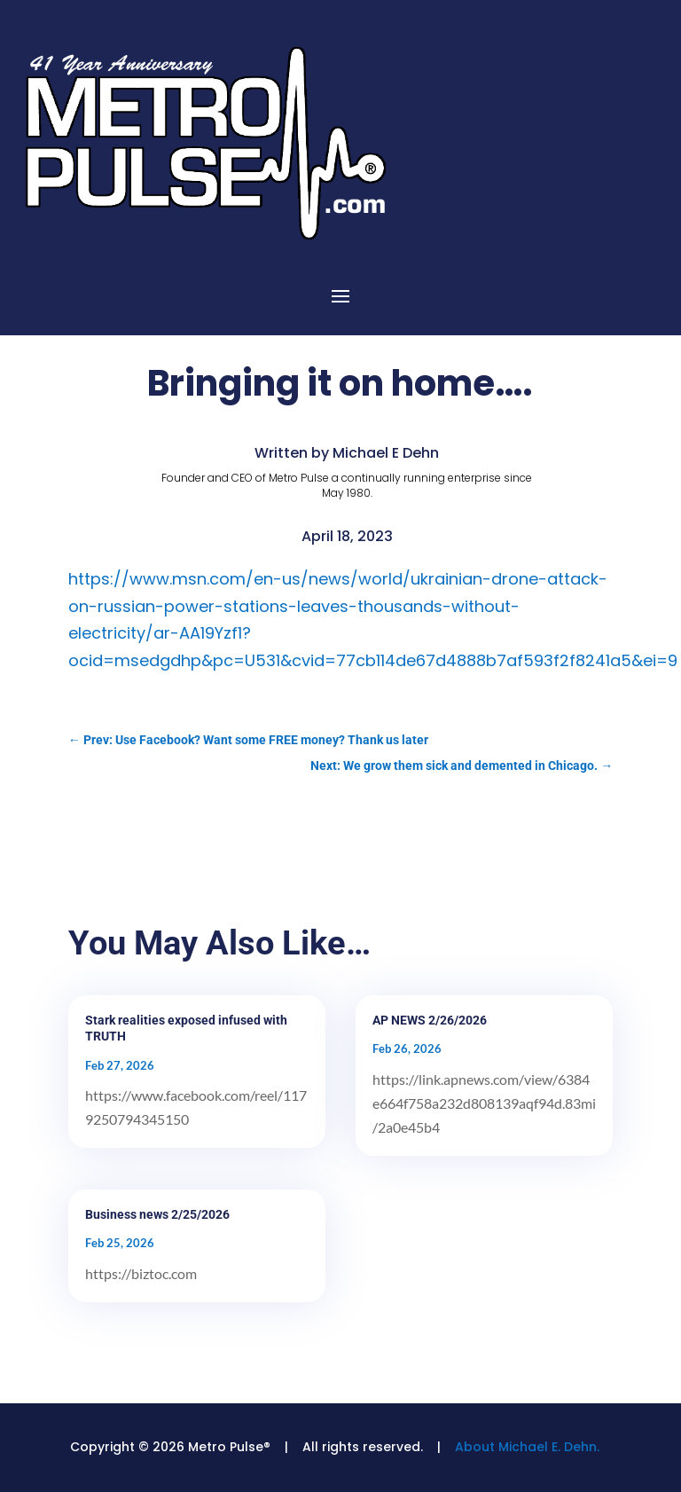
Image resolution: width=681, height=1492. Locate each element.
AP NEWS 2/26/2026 (429, 1020)
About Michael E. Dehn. (527, 1447)
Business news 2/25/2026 (157, 1214)
